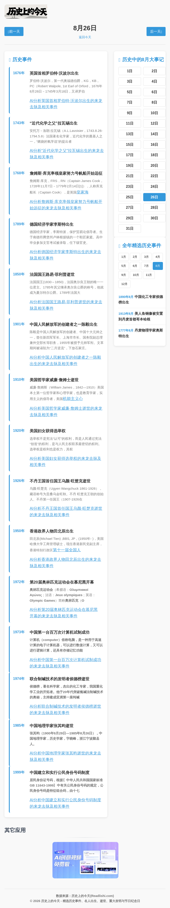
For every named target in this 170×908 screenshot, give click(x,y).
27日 (129, 207)
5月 (123, 265)
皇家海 (83, 192)
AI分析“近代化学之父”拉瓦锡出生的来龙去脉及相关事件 (67, 153)
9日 (130, 113)
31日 (129, 228)
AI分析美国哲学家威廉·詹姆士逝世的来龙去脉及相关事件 (66, 411)
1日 (130, 71)
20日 (154, 165)
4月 (158, 256)
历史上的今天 (85, 11)
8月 (158, 265)
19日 (129, 165)
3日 (130, 81)
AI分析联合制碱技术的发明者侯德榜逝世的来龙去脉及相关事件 (65, 709)
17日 (129, 155)
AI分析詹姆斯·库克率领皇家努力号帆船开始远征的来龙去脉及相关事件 (66, 204)
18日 (154, 155)
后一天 (156, 31)
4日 (154, 81)
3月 (146, 256)
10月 (136, 275)
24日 (154, 186)
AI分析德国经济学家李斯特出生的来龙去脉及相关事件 (65, 255)
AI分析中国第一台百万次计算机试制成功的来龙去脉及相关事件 (65, 663)
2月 (135, 256)
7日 (130, 102)
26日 (154, 197)
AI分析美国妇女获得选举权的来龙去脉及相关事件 (65, 461)
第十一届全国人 (67, 550)
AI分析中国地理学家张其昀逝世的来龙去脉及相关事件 (65, 756)
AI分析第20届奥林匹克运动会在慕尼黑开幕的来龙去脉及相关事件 (64, 612)
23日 (129, 186)
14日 (154, 134)
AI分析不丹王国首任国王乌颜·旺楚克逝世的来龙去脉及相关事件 (66, 511)
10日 (154, 113)
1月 (123, 256)
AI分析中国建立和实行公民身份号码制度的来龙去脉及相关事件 (65, 803)
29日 (129, 218)
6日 (154, 92)
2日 (154, 71)
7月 (146, 265)
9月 (123, 275)
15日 (129, 144)
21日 (129, 176)
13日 (129, 134)
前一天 (14, 31)
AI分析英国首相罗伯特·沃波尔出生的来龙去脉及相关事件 (66, 104)
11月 (149, 275)
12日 (154, 123)
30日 (154, 218)
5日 (130, 92)
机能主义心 (73, 398)
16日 (154, 144)
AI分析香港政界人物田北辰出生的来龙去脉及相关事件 (65, 562)
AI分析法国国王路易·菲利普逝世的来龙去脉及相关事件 (66, 305)
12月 (124, 284)
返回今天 (85, 37)
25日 (129, 197)
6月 (135, 265)
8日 (154, 102)
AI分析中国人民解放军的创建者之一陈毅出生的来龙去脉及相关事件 (65, 360)
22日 (154, 176)
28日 (154, 207)
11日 (129, 123)
